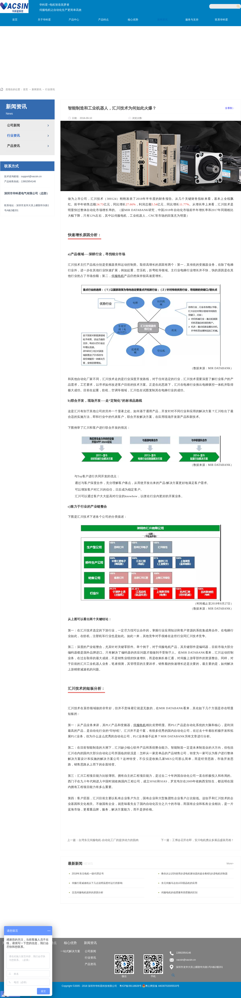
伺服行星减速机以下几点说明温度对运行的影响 (97, 883)
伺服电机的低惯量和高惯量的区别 (179, 892)
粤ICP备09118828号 (130, 986)
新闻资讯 (36, 89)
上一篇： (103, 840)
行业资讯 (50, 89)
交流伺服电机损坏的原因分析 (87, 892)
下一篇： (197, 840)
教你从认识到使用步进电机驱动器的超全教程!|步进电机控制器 (194, 873)
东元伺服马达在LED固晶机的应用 (179, 883)
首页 (14, 19)
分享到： (230, 108)
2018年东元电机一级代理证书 (88, 873)
